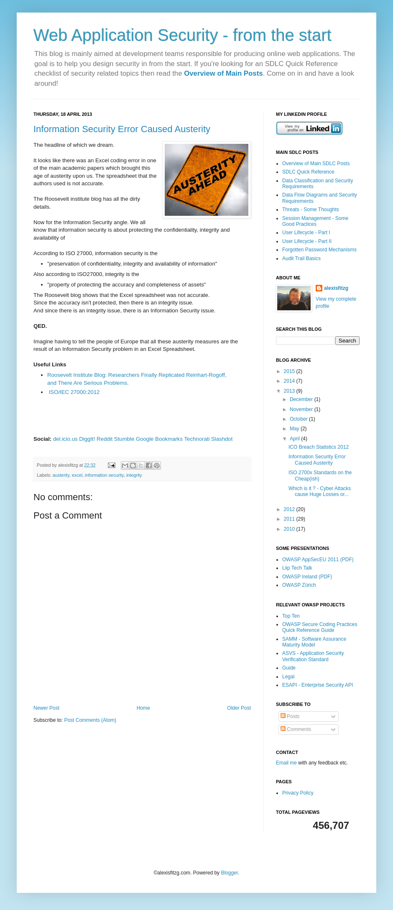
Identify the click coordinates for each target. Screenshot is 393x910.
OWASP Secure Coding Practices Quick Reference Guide (319, 627)
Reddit (104, 439)
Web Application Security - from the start (182, 35)
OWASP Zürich (299, 585)
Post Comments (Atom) (90, 720)
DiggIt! (87, 439)
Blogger (229, 873)
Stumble (124, 439)
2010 (290, 529)
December (302, 399)
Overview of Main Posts (223, 73)
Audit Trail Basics (301, 258)
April (295, 439)
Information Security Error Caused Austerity (121, 129)
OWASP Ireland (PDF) (307, 577)
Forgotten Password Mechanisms (319, 250)
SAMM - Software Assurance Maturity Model (314, 642)
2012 (290, 509)
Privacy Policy (298, 793)
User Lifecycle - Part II (307, 241)
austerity (61, 475)
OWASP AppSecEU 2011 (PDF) (318, 559)
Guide (289, 668)
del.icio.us (65, 439)
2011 (290, 519)
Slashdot (221, 439)
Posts (290, 716)
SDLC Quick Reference (308, 172)
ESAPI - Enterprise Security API (317, 685)
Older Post (239, 708)
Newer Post (46, 708)
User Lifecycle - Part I (306, 232)
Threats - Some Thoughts (310, 209)
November (302, 409)
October (299, 419)
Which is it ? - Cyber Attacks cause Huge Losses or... (319, 491)
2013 (290, 391)
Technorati (197, 439)
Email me (287, 763)
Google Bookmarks (159, 439)
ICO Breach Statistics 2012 (318, 447)
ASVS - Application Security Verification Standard (313, 656)
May (295, 429)
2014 (290, 381)
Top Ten (291, 616)
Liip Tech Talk (297, 568)
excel (77, 475)
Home (143, 708)
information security (104, 475)
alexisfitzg (336, 288)
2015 (290, 371)
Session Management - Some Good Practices (315, 221)
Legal (288, 677)
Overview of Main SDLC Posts (316, 163)
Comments (296, 729)
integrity (134, 475)
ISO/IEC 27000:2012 (74, 392)
